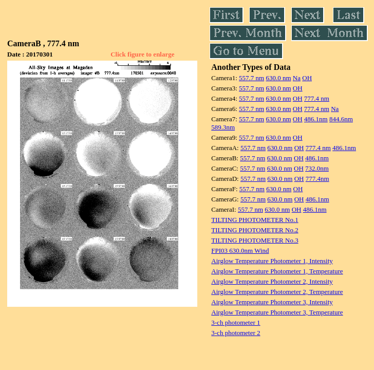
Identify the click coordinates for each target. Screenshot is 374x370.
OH (307, 78)
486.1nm (316, 119)
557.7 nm (251, 78)
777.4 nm (316, 98)
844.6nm (341, 119)
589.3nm (223, 127)
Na (297, 78)
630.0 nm (278, 78)
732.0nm (317, 168)
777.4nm (317, 178)
